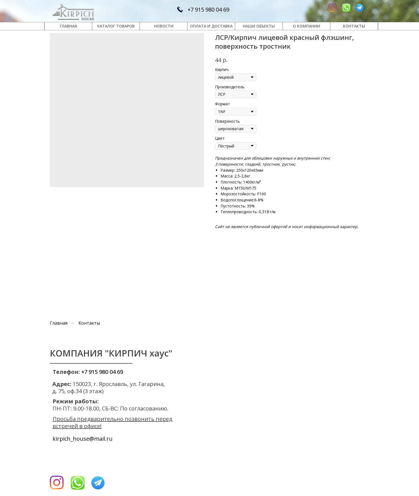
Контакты (89, 323)
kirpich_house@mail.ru (83, 438)
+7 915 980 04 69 (208, 9)
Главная (58, 323)
